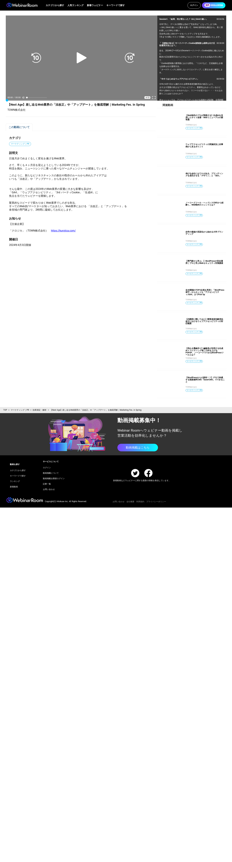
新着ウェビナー (95, 5)
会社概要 (130, 502)
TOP (5, 410)
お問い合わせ (118, 502)
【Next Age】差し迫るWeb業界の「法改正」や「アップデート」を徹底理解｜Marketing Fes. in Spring (95, 410)
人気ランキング (75, 5)
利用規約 (140, 502)
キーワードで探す (115, 5)
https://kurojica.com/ (63, 230)
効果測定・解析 (39, 410)
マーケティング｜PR (20, 410)
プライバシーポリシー (156, 502)
